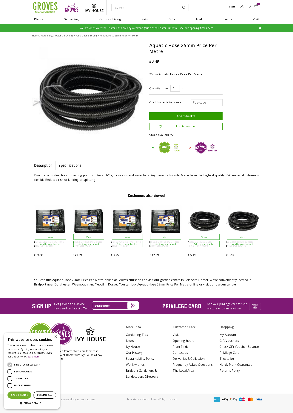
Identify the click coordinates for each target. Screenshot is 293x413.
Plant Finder (181, 346)
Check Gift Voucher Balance (239, 346)
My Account (228, 334)
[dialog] (32, 371)
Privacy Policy (158, 398)
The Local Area (183, 370)
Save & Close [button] (19, 395)
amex (217, 399)
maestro (242, 399)
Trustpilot (227, 358)
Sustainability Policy (140, 358)
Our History (134, 352)
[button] (31, 403)
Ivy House (133, 346)
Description (43, 165)
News (130, 340)
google (234, 399)
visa (259, 399)
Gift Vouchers (229, 340)
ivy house (94, 7)
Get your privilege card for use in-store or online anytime (227, 306)
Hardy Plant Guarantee (236, 364)
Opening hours (183, 340)
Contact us (180, 352)
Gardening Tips (137, 334)
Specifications (69, 165)
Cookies (173, 398)
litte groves (71, 7)
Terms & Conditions (137, 398)
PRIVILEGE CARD (181, 306)
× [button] (55, 336)
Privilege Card (229, 352)
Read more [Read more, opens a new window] (33, 356)
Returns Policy (230, 370)
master (250, 399)
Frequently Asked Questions (193, 364)
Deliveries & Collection (189, 358)
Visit (176, 334)
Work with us (135, 364)
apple (225, 399)
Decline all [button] (44, 395)
